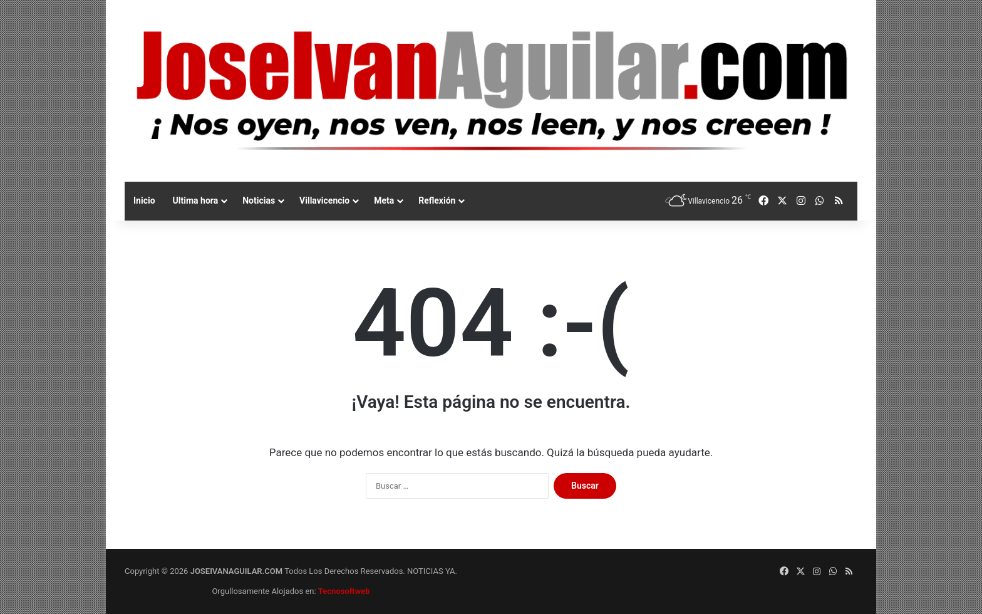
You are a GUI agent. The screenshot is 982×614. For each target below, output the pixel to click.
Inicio (144, 200)
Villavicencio (324, 200)
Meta (384, 200)
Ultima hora (196, 200)
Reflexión (436, 200)
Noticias (258, 200)
